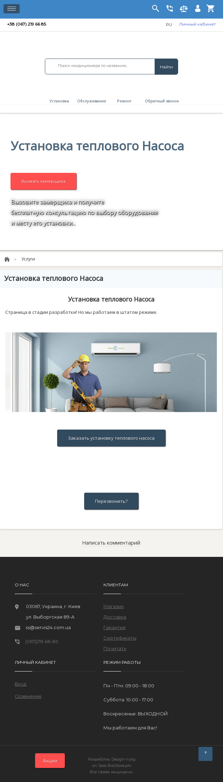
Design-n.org (123, 759)
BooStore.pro (119, 765)
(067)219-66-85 (41, 641)
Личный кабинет (197, 24)
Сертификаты (119, 638)
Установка (59, 100)
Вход (20, 684)
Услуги (28, 259)
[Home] (7, 259)
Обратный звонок (160, 100)
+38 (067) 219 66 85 (27, 24)
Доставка (114, 617)
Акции (50, 760)
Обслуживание (91, 100)
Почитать (114, 648)
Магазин (113, 606)
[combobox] (111, 65)
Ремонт (124, 100)
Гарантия (114, 627)
